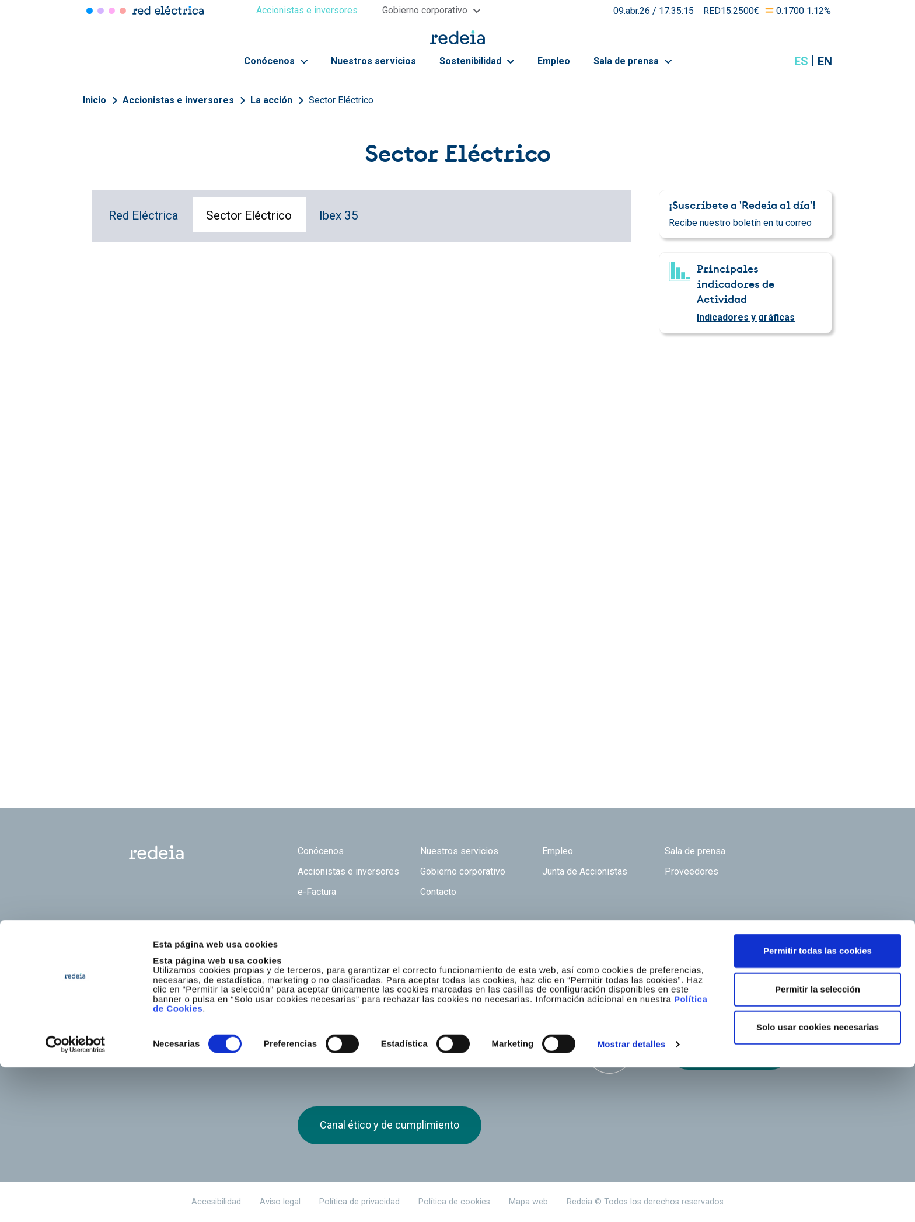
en (825, 61)
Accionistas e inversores (178, 100)
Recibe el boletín (730, 1051)
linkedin (700, 961)
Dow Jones (328, 1038)
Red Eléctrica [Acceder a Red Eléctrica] (89, 11)
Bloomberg (609, 1050)
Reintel (416, 954)
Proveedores (691, 871)
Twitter (676, 961)
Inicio (94, 100)
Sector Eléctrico (341, 100)
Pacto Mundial (469, 1039)
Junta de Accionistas (584, 871)
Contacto (438, 891)
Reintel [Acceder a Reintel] (111, 11)
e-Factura (317, 891)
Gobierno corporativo (462, 871)
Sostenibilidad (476, 61)
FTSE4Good (398, 1040)
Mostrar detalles (632, 1199)
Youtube (723, 961)
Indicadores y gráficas (746, 317)
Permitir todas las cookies (817, 1105)
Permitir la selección (817, 1144)
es (801, 61)
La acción (271, 100)
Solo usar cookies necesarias (817, 1182)
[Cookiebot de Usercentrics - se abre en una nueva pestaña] (76, 1199)
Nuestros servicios (373, 61)
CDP (539, 1038)
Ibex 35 (338, 215)
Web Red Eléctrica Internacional (482, 954)
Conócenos (276, 61)
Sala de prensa (632, 61)
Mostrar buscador (772, 61)
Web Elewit (548, 954)
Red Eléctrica (144, 215)
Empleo (553, 61)
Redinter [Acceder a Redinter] (100, 11)
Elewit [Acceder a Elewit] (122, 11)
